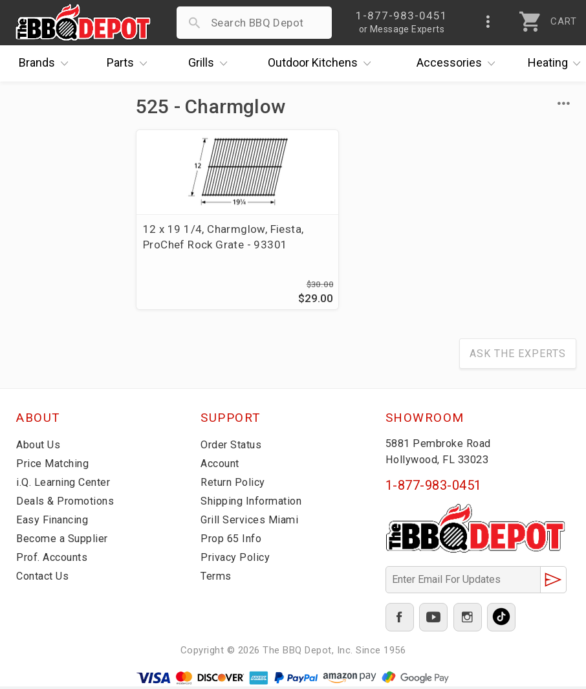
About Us (39, 447)
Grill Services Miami (252, 522)
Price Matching (54, 465)
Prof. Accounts (55, 559)
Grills (210, 63)
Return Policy (234, 484)
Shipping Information (255, 503)
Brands (46, 63)
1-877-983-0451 (433, 488)
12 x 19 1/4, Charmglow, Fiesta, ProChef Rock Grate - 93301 (205, 245)
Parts (130, 63)
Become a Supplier (64, 540)
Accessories (459, 63)
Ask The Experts (518, 356)
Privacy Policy (236, 559)
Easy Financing (54, 522)
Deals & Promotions (67, 503)
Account (222, 465)
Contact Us (45, 578)
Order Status (233, 447)
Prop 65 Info (233, 540)
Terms (217, 578)
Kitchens (322, 63)
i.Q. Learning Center (67, 484)
